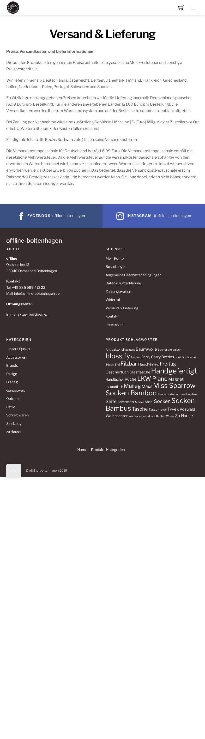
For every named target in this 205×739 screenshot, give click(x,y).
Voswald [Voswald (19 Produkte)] (187, 409)
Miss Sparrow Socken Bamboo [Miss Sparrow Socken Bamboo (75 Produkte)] (150, 389)
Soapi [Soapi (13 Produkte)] (149, 402)
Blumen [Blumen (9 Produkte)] (135, 357)
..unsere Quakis (18, 349)
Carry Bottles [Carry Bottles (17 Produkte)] (162, 357)
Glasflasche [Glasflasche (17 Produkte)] (139, 372)
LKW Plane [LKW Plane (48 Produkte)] (152, 378)
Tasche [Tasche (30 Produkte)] (140, 409)
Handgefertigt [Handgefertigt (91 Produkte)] (174, 371)
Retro (10, 407)
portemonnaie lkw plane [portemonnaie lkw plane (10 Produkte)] (182, 394)
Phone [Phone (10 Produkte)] (161, 394)
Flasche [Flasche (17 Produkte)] (144, 364)
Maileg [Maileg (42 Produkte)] (132, 386)
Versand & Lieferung (122, 308)
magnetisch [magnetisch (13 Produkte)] (114, 387)
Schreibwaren (17, 415)
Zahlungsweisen (118, 291)
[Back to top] (13, 470)
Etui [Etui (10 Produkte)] (117, 364)
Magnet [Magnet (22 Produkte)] (176, 379)
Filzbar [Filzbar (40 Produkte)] (129, 363)
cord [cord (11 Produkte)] (178, 357)
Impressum (115, 325)
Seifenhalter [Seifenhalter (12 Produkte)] (125, 402)
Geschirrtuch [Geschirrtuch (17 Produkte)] (117, 372)
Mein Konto (115, 258)
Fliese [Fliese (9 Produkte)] (155, 364)
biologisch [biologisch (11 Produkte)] (174, 349)
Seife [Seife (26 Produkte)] (111, 401)
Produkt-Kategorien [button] (108, 449)
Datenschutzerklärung (123, 283)
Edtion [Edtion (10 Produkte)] (110, 364)
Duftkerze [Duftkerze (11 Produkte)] (189, 357)
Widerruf (113, 300)
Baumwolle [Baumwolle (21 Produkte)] (146, 349)
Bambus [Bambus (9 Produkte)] (130, 349)
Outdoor (13, 399)
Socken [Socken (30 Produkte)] (162, 401)
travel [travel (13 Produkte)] (162, 409)
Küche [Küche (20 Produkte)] (131, 379)
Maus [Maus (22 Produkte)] (147, 386)
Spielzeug (14, 423)
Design (11, 374)
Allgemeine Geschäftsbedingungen (133, 275)
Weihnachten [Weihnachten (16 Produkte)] (117, 416)
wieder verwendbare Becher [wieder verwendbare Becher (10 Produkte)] (147, 416)
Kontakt (112, 316)
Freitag (12, 382)
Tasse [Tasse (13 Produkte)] (153, 409)
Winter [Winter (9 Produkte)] (170, 416)
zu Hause (13, 432)
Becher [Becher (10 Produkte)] (162, 349)
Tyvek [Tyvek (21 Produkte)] (173, 409)
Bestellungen (116, 266)
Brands (12, 365)
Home (82, 449)
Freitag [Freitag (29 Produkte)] (168, 364)
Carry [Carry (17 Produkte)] (145, 357)
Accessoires (16, 357)
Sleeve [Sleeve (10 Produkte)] (139, 402)
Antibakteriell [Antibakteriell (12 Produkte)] (115, 349)
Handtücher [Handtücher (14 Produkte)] (115, 379)
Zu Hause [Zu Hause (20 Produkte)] (184, 415)
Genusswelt (15, 390)
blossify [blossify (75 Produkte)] (118, 356)
